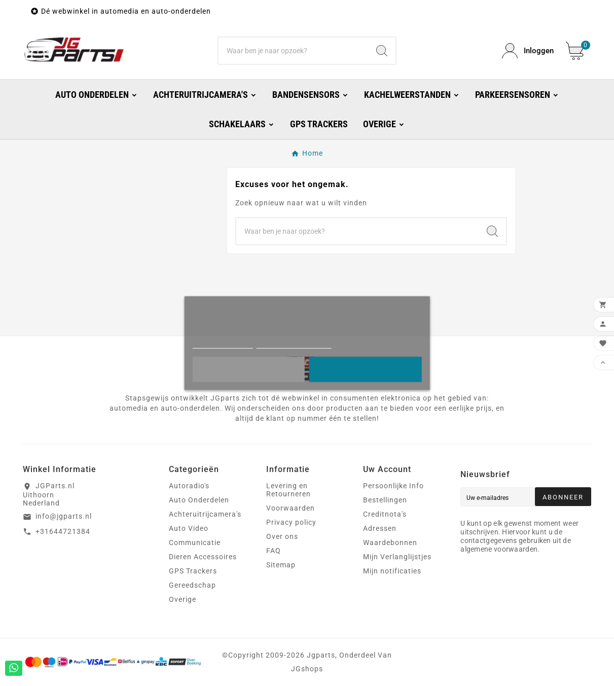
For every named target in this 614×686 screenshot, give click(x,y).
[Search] (381, 50)
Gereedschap (192, 585)
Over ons (282, 536)
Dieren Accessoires (203, 557)
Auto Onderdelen (199, 500)
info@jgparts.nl (63, 516)
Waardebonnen (390, 542)
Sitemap (281, 565)
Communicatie (195, 542)
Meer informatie (222, 343)
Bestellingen (385, 500)
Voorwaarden (290, 508)
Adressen (379, 528)
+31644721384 (62, 531)
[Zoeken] (294, 51)
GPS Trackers (193, 571)
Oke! (365, 369)
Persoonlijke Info (393, 486)
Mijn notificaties (392, 571)
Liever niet (248, 369)
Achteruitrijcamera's (205, 514)
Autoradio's (189, 486)
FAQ (273, 551)
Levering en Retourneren (288, 490)
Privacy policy (291, 522)
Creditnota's (385, 514)
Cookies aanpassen (294, 343)
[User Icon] (528, 51)
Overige (182, 599)
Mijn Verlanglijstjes (397, 557)
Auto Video (188, 528)
